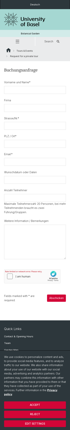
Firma (7, 100)
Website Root (8, 50)
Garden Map (11, 350)
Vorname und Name (17, 82)
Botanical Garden (30, 33)
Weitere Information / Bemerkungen (26, 220)
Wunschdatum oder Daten (20, 172)
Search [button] (52, 41)
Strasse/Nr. (11, 118)
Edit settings (35, 423)
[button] (17, 41)
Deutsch (35, 4)
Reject (35, 414)
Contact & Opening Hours (18, 336)
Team (7, 343)
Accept (35, 404)
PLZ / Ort (10, 136)
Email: (8, 154)
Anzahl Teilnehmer (15, 190)
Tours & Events (24, 50)
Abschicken (56, 298)
